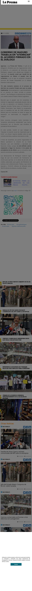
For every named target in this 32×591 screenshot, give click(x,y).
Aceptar (16, 564)
